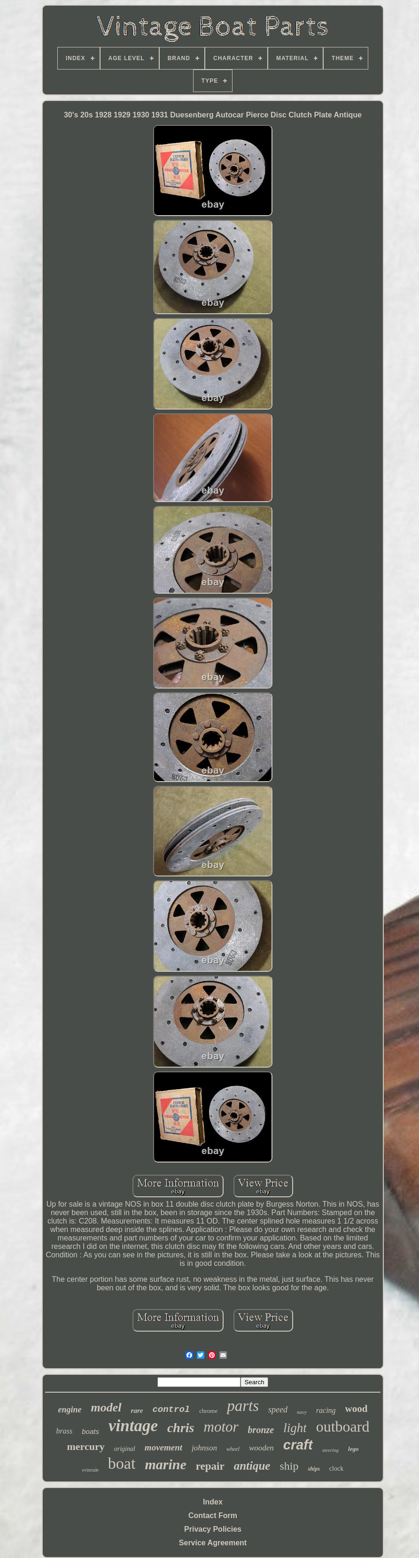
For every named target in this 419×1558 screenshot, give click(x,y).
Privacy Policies (212, 1529)
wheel (233, 1449)
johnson (204, 1447)
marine (165, 1464)
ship (288, 1466)
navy (302, 1412)
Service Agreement (213, 1543)
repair (210, 1466)
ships (313, 1468)
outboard (343, 1426)
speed (277, 1409)
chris (180, 1427)
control (171, 1409)
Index (213, 1502)
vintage (133, 1426)
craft (298, 1444)
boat (122, 1463)
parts (243, 1405)
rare (137, 1410)
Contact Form (212, 1515)
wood (356, 1408)
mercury (86, 1446)
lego (353, 1448)
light (295, 1428)
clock (336, 1468)
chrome (208, 1410)
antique (252, 1465)
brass (64, 1431)
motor (221, 1426)
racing (326, 1410)
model (106, 1407)
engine (70, 1409)
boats (90, 1431)
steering (330, 1450)
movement (163, 1447)
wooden (261, 1447)
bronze (261, 1430)
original (124, 1448)
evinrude (90, 1470)
